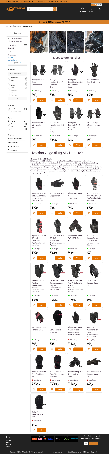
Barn (12, 124)
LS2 (12, 82)
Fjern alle (16, 63)
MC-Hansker (27, 26)
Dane (12, 80)
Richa (12, 87)
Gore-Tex (11, 135)
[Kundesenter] (82, 9)
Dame (10, 57)
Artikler (8, 444)
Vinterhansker (12, 150)
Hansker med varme (15, 139)
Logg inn (90, 9)
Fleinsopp (14, 95)
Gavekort (9, 446)
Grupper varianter (16, 38)
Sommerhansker (13, 146)
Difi (12, 92)
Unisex (13, 129)
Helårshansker (13, 142)
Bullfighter (14, 90)
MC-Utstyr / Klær (16, 111)
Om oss (8, 440)
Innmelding (86, 439)
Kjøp (41, 349)
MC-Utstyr (17, 26)
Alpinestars (14, 78)
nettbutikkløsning (72, 452)
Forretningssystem (58, 452)
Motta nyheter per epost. (91, 436)
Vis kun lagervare (16, 41)
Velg (41, 100)
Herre (12, 126)
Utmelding (97, 439)
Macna (13, 85)
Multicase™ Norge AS (90, 452)
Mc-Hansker (11, 60)
